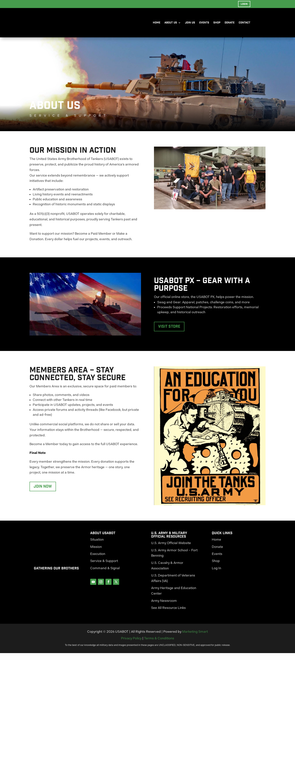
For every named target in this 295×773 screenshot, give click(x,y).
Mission (96, 549)
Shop (216, 22)
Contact (244, 22)
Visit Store (169, 328)
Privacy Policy (131, 640)
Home (156, 22)
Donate (229, 22)
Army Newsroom (164, 603)
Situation (97, 541)
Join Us (190, 22)
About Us (170, 22)
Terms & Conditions (159, 640)
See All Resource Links (168, 610)
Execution (97, 556)
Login (244, 4)
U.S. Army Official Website (171, 545)
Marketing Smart (195, 634)
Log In (216, 570)
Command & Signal (105, 570)
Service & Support (104, 563)
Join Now (43, 488)
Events (204, 22)
